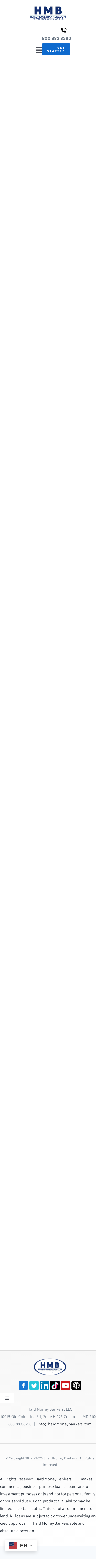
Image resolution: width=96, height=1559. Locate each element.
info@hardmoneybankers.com (64, 1424)
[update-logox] (48, 7)
